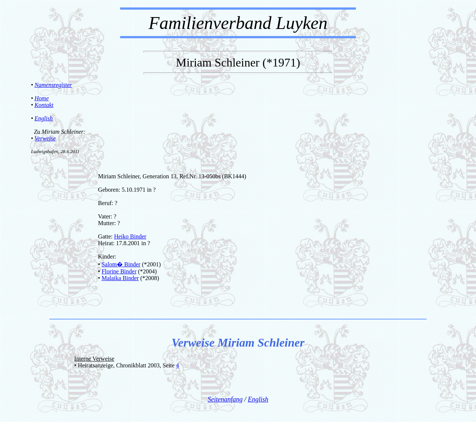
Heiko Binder (130, 236)
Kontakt (44, 105)
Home (42, 98)
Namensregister (53, 85)
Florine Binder (119, 271)
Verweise (45, 138)
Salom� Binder (121, 264)
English (44, 118)
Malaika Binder (120, 278)
